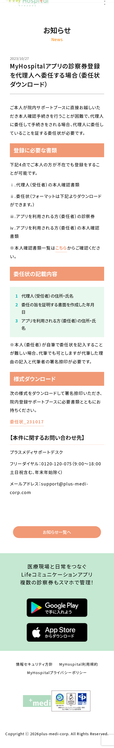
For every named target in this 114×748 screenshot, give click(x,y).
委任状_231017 (27, 421)
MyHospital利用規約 (78, 664)
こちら (61, 248)
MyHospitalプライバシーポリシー (57, 672)
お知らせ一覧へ (57, 532)
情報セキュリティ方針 (34, 664)
